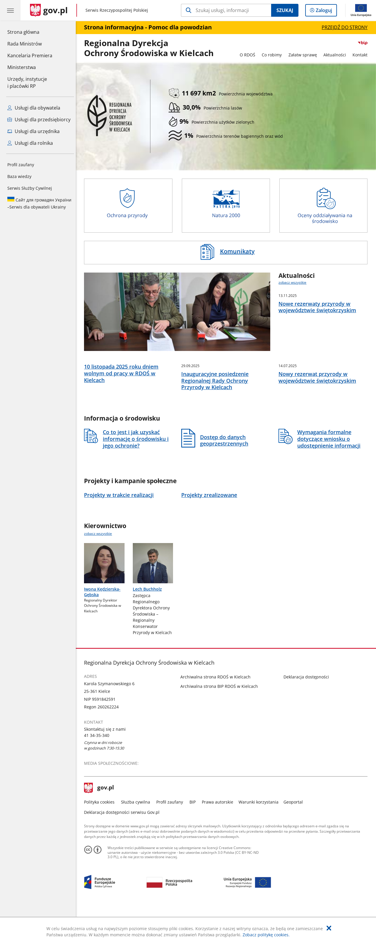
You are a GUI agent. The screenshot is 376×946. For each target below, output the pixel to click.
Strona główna (29, 31)
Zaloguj (326, 11)
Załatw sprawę (304, 55)
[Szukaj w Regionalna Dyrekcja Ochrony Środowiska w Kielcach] (226, 10)
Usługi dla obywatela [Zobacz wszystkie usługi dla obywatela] (33, 108)
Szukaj (284, 10)
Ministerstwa (21, 67)
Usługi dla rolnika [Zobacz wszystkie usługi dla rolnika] (30, 143)
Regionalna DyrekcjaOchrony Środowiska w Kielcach (150, 48)
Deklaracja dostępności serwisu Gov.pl (123, 850)
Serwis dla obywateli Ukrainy (39, 203)
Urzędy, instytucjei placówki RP (27, 82)
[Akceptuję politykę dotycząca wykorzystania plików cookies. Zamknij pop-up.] (329, 928)
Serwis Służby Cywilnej (29, 188)
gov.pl (101, 825)
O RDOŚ (249, 55)
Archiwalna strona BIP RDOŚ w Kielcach (221, 723)
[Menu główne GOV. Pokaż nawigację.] (10, 10)
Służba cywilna (137, 839)
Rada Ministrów (24, 44)
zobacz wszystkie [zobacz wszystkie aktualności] (294, 282)
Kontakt (361, 55)
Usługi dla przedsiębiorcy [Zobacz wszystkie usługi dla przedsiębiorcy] (38, 119)
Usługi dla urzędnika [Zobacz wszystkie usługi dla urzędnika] (33, 131)
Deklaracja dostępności (307, 714)
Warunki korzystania (260, 839)
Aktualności (336, 55)
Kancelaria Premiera (29, 55)
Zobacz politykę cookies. (266, 934)
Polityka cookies (101, 839)
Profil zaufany (20, 164)
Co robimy (273, 55)
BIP (194, 839)
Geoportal (295, 839)
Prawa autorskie (219, 839)
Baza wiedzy (19, 176)
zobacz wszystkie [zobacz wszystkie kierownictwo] (100, 570)
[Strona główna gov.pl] (49, 10)
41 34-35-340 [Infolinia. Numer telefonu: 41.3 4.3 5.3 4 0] (98, 773)
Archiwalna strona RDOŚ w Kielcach (217, 714)
